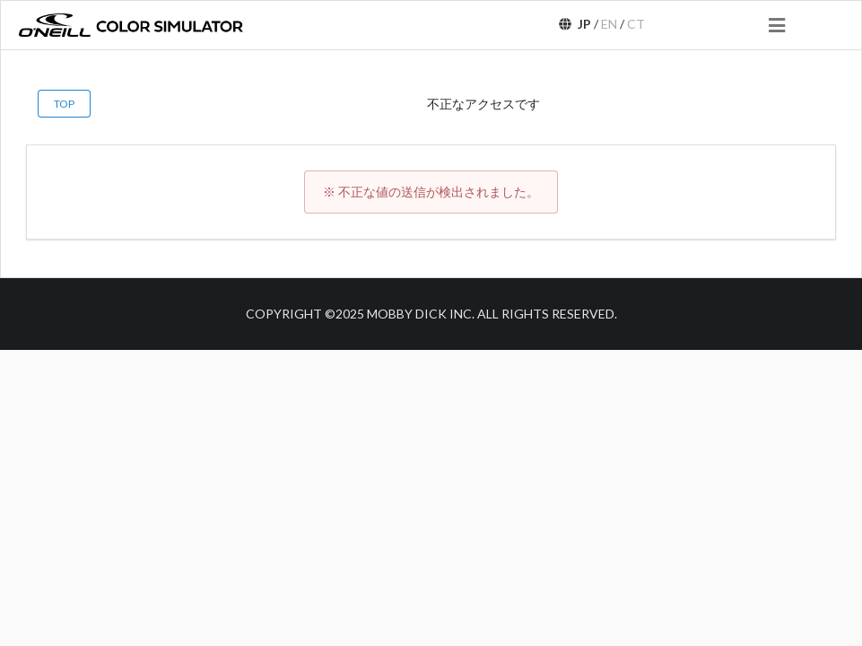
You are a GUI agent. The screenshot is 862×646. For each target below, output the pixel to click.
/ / (601, 23)
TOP (64, 103)
